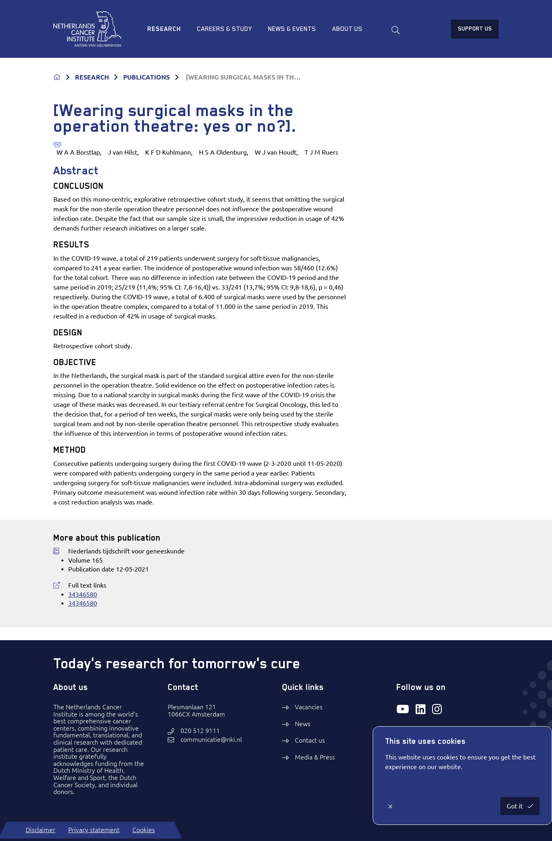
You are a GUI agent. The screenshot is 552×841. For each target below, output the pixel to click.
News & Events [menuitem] (292, 29)
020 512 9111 (200, 730)
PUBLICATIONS (146, 77)
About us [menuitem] (347, 29)
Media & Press (315, 757)
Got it (515, 806)
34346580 (82, 594)
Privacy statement (94, 829)
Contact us (310, 740)
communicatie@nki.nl (211, 739)
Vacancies (309, 706)
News (302, 723)
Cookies (143, 829)
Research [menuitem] (164, 29)
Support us (475, 28)
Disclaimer (40, 829)
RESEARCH (92, 77)
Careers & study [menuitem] (224, 29)
